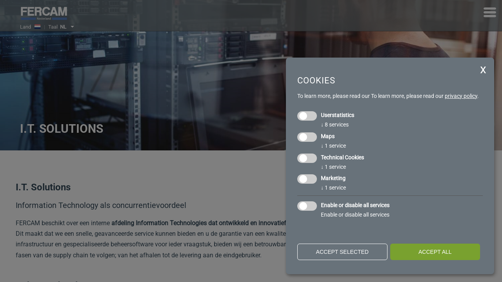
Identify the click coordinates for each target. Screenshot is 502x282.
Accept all (435, 252)
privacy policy (461, 96)
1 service (333, 146)
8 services (335, 124)
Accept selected (342, 252)
